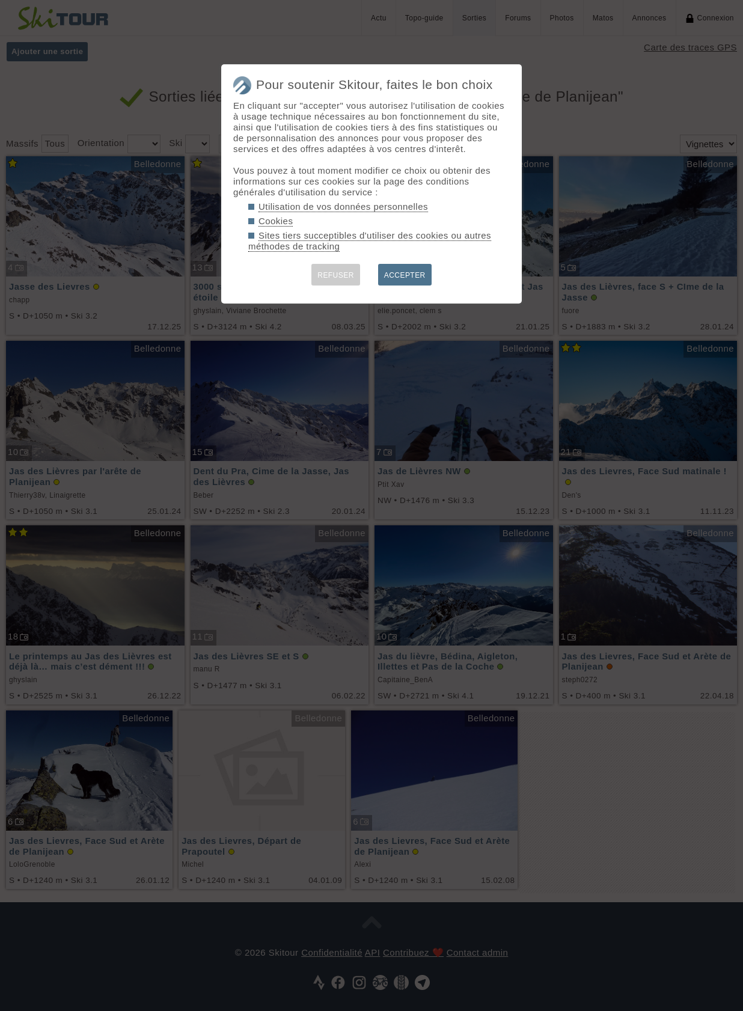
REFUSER (335, 275)
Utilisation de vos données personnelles (343, 206)
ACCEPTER (405, 275)
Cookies (275, 221)
